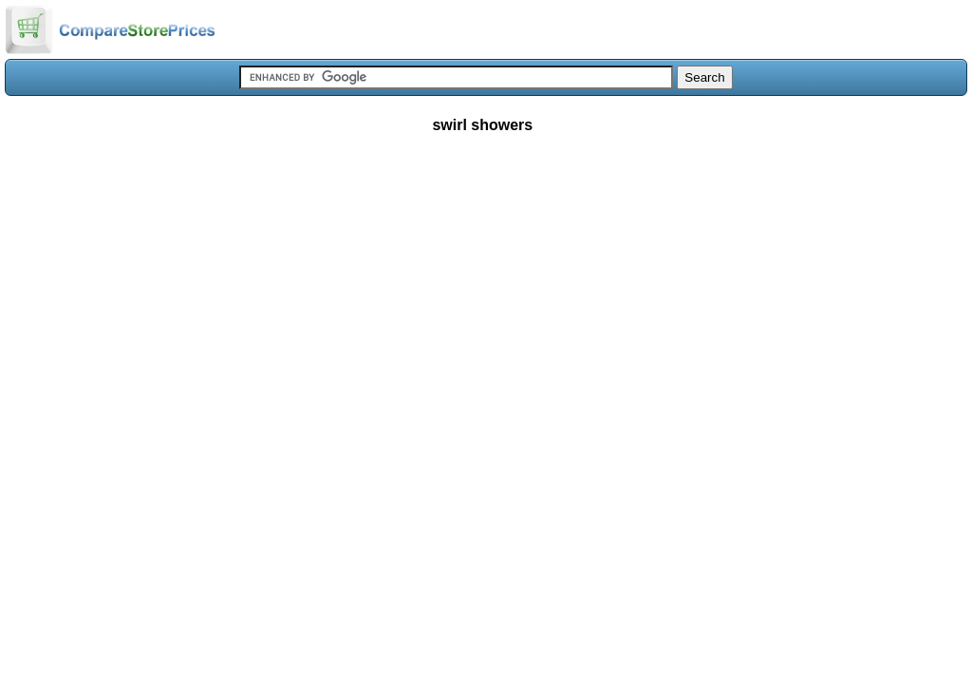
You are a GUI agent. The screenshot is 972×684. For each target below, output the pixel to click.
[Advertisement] (486, 289)
